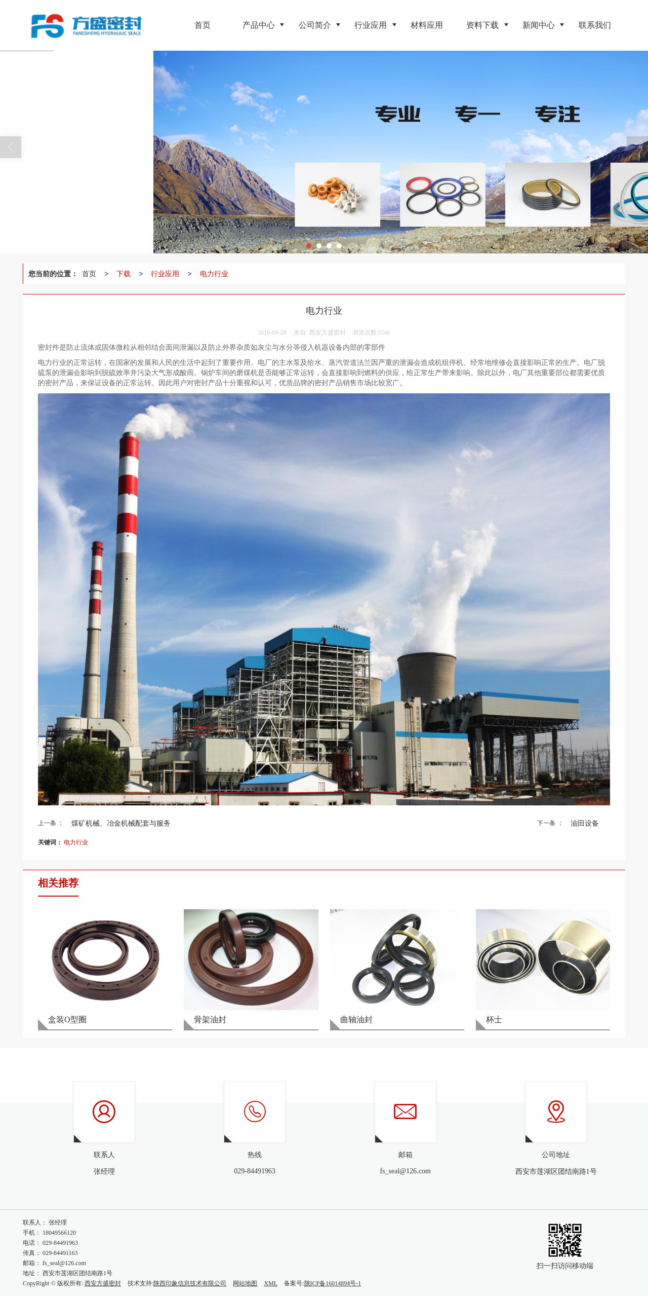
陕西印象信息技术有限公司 (189, 1283)
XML (270, 1283)
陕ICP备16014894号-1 (332, 1283)
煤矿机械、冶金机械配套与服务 (121, 823)
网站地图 (245, 1283)
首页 (89, 274)
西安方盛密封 (103, 1283)
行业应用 (165, 274)
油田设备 (585, 823)
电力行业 (214, 274)
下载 (123, 274)
